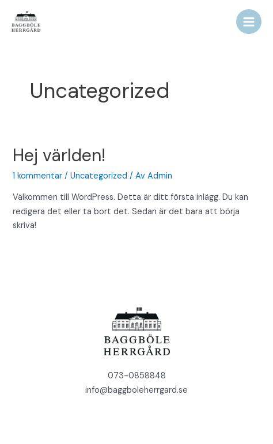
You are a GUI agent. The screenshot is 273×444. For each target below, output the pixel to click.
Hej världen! (59, 155)
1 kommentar (37, 175)
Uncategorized (98, 175)
